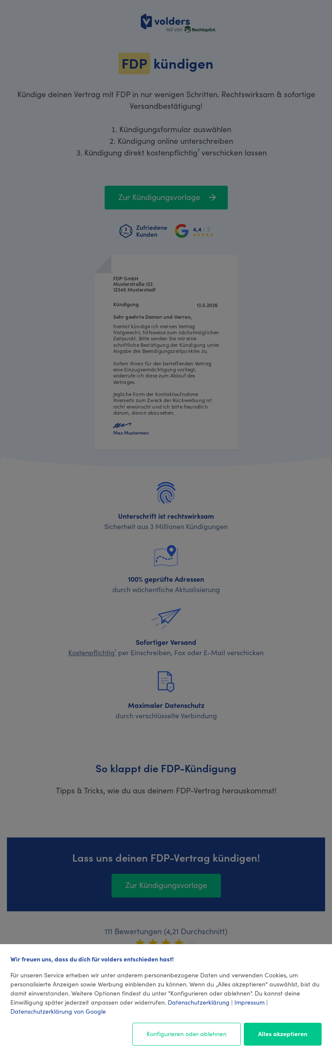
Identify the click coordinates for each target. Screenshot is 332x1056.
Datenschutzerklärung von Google (58, 1011)
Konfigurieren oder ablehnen (187, 1033)
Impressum (249, 1002)
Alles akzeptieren (282, 1033)
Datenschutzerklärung (199, 1002)
